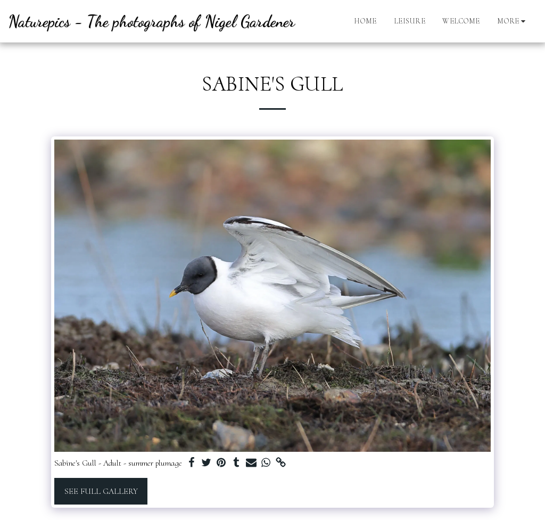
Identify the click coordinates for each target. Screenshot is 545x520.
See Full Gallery (101, 491)
